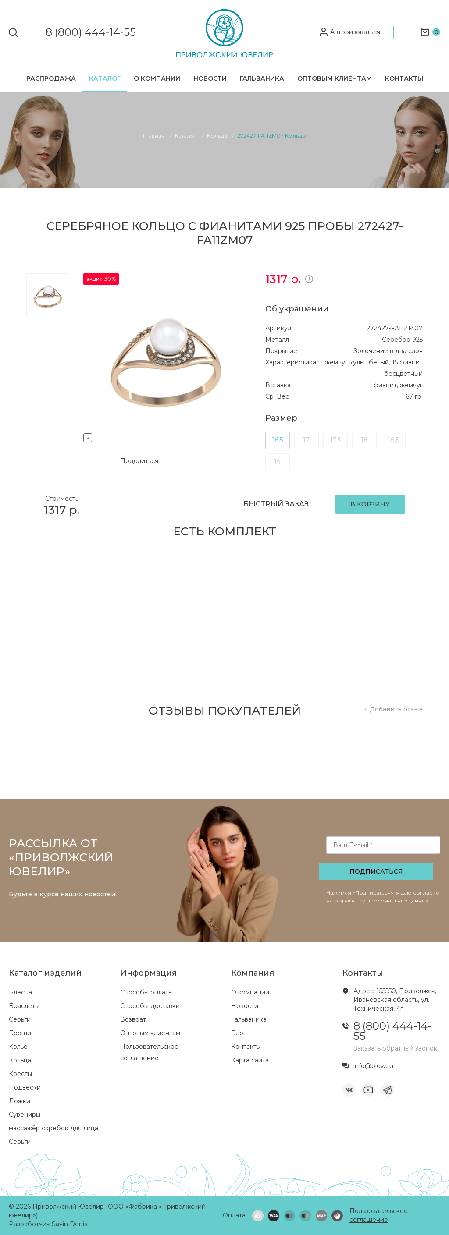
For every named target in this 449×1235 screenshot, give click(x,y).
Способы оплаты (146, 992)
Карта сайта (250, 1060)
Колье (18, 1047)
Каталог (105, 78)
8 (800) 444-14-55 (91, 33)
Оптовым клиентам (334, 78)
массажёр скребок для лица (53, 1128)
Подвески (25, 1087)
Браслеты (24, 1006)
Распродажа (51, 78)
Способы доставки (150, 1006)
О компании (157, 78)
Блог (238, 1033)
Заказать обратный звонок (395, 1048)
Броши (20, 1033)
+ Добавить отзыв (393, 709)
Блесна (20, 992)
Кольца (20, 1060)
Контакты (404, 78)
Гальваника (262, 78)
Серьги (20, 1019)
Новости (210, 78)
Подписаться (376, 871)
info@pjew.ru (373, 1066)
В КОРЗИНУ (370, 504)
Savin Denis (69, 1224)
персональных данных (397, 900)
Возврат (133, 1019)
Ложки (19, 1101)
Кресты (20, 1074)
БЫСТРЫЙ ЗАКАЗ (276, 504)
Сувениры (24, 1114)
